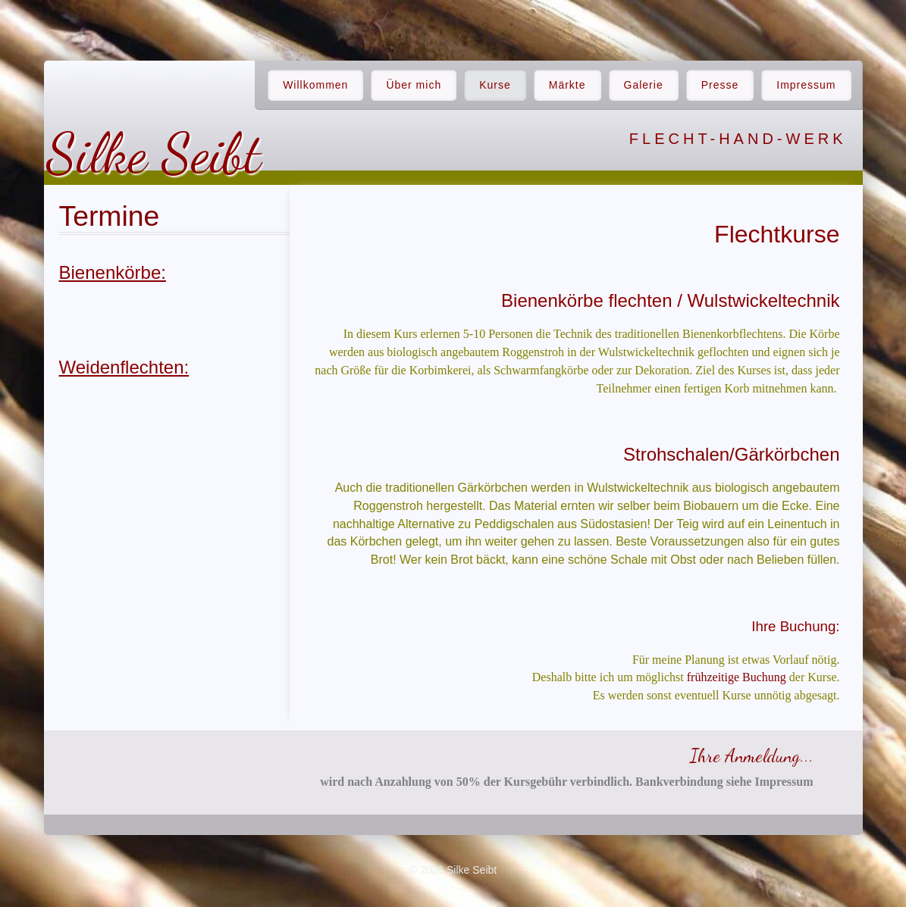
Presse (720, 85)
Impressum (805, 85)
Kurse (495, 85)
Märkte (567, 85)
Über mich (413, 85)
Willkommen (315, 85)
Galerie (643, 85)
